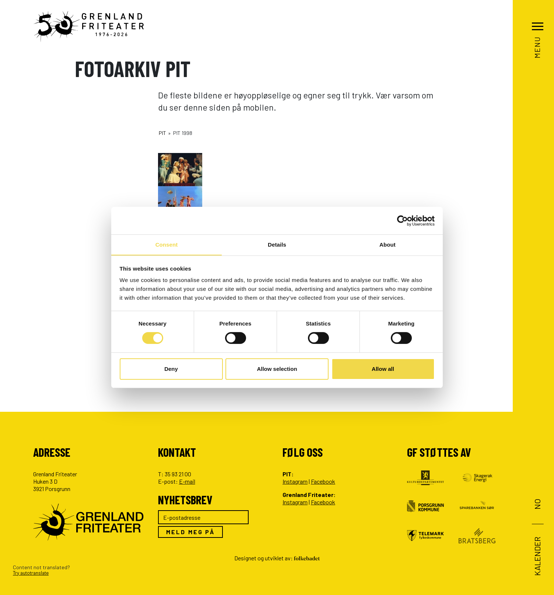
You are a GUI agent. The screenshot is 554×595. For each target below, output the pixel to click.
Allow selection (277, 369)
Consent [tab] (166, 244)
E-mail (187, 481)
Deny (171, 369)
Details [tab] (277, 244)
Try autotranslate (33, 573)
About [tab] (387, 244)
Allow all (383, 369)
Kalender (536, 556)
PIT (162, 133)
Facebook (323, 481)
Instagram (295, 481)
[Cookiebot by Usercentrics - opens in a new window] (402, 220)
